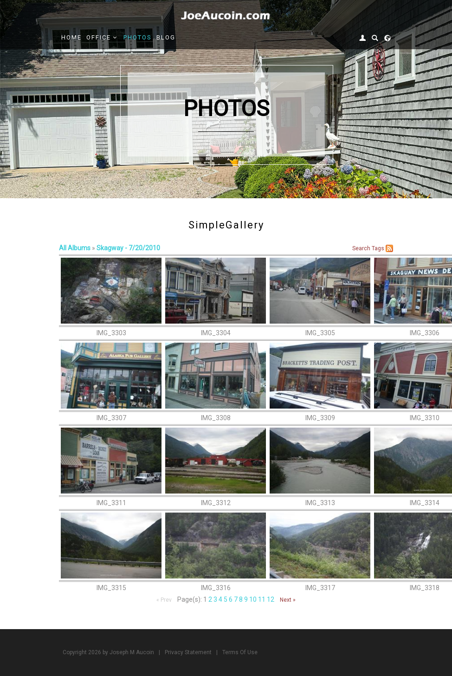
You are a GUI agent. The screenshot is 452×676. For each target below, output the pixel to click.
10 (253, 599)
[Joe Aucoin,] (226, 16)
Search (361, 248)
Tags (378, 248)
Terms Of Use (240, 652)
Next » (288, 600)
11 (261, 599)
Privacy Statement (188, 652)
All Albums (74, 248)
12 (270, 599)
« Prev (164, 600)
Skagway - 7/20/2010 (128, 248)
